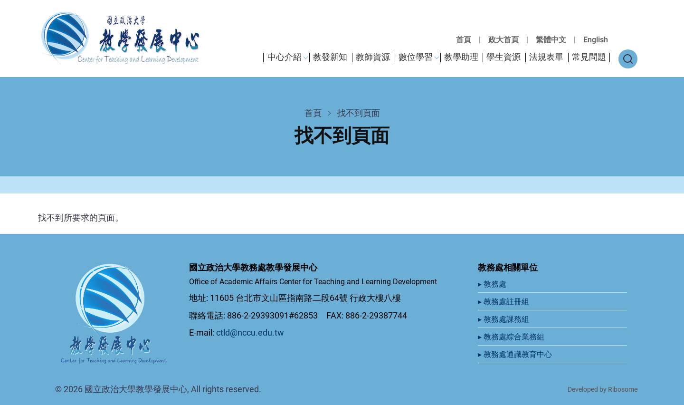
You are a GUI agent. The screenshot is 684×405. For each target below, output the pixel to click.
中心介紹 (284, 57)
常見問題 (589, 57)
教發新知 (330, 57)
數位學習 (416, 57)
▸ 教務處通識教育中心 (516, 354)
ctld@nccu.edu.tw (250, 333)
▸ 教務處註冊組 (504, 301)
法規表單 (546, 57)
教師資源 (373, 57)
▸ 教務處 (493, 284)
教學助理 (461, 57)
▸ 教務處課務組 (504, 319)
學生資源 (503, 57)
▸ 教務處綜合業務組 (512, 336)
